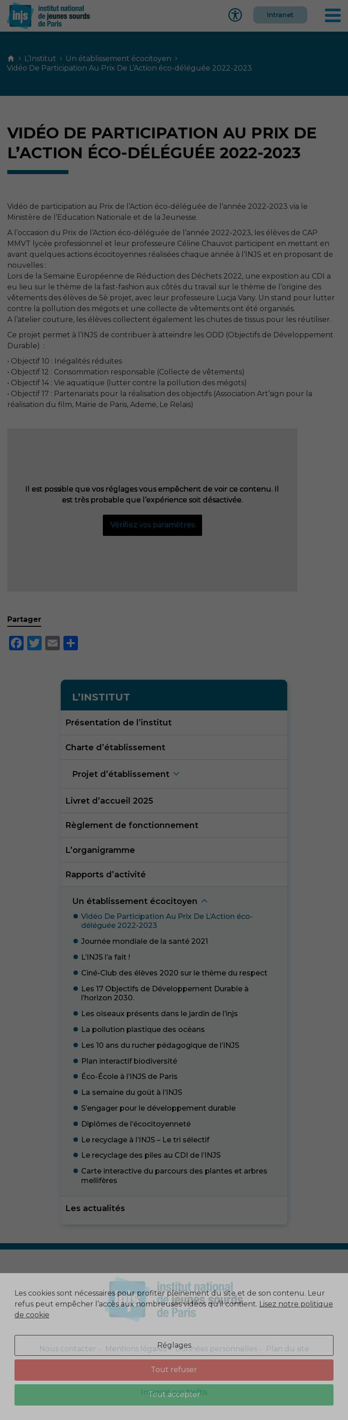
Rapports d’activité (105, 874)
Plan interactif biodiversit (129, 1061)
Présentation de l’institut (118, 722)
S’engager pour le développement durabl (158, 1108)
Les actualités (95, 1208)
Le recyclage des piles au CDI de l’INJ (151, 1155)
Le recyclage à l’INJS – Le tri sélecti (145, 1140)
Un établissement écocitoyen (118, 58)
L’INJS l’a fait (105, 957)
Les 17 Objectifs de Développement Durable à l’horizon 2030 (165, 994)
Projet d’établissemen (120, 774)
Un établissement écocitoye (135, 901)
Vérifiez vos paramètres (152, 525)
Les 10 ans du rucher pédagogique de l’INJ (160, 1045)
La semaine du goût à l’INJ (131, 1092)
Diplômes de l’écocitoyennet (136, 1124)
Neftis (196, 1392)
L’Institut (40, 58)
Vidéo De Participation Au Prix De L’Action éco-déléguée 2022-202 (167, 921)
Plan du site (287, 1348)
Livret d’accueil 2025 (109, 800)
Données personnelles (216, 1348)
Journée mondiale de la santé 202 (144, 941)
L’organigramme (100, 850)
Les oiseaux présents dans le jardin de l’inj (159, 1013)
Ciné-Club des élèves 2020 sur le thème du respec (174, 973)
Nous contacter (67, 1348)
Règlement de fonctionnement (131, 825)
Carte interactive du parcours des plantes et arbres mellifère (174, 1176)
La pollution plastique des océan (143, 1029)
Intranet (280, 15)
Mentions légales (135, 1348)
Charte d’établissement (115, 747)
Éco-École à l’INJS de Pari (129, 1076)
